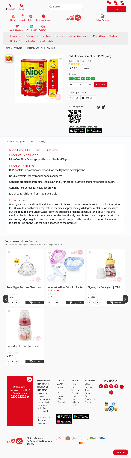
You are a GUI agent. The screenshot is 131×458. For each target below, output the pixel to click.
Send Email (88, 97)
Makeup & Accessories (79, 36)
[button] (115, 3)
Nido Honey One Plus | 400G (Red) (40, 48)
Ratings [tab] (42, 141)
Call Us (74, 97)
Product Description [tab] (16, 141)
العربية (21, 9)
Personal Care (31, 36)
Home (7, 48)
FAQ (60, 399)
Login (116, 9)
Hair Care (46, 36)
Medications (16, 36)
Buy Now (100, 84)
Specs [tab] (32, 141)
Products (17, 48)
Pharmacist (90, 399)
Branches (10, 9)
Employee (89, 402)
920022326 (19, 396)
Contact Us (121, 452)
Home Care (60, 36)
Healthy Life (15, 41)
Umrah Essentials (45, 41)
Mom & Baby (99, 36)
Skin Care (113, 36)
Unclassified (30, 41)
